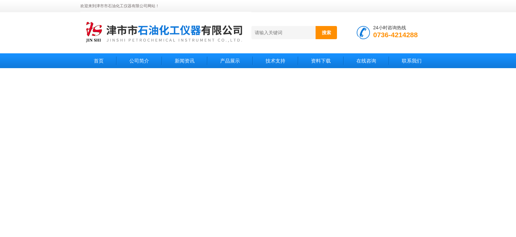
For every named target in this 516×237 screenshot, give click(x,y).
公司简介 (139, 61)
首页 (99, 61)
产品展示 (230, 61)
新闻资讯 (184, 61)
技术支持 (275, 61)
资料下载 (321, 61)
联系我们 (412, 61)
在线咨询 (366, 61)
